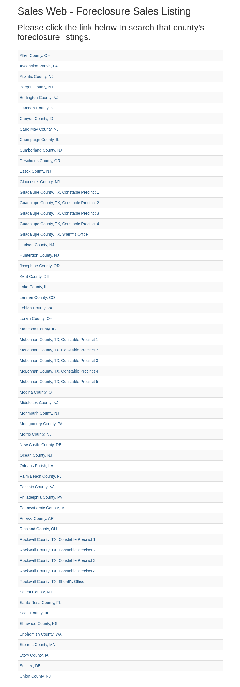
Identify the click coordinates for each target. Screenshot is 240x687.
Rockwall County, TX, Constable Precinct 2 (58, 550)
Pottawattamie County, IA (42, 508)
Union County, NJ (35, 676)
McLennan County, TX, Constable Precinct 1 (59, 339)
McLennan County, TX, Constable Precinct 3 (59, 360)
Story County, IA (34, 655)
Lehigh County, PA (36, 308)
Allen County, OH (35, 55)
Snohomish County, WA (41, 634)
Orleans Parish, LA (37, 465)
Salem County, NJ (36, 592)
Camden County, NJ (38, 108)
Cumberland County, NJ (41, 150)
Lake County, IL (34, 287)
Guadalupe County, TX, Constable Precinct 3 (59, 213)
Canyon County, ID (36, 118)
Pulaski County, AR (37, 518)
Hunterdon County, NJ (39, 255)
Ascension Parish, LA (39, 66)
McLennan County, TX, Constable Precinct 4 (59, 371)
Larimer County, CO (37, 297)
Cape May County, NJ (39, 129)
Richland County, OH (38, 529)
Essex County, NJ (35, 171)
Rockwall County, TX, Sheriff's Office (52, 581)
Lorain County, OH (36, 318)
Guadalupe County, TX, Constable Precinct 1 (59, 192)
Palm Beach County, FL (41, 476)
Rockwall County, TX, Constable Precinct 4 (58, 571)
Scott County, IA (34, 613)
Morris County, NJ (36, 434)
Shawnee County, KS (39, 623)
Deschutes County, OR (40, 160)
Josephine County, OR (40, 266)
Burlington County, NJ (39, 97)
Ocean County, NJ (36, 455)
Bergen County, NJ (36, 87)
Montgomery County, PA (41, 423)
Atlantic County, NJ (37, 76)
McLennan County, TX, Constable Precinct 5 (59, 381)
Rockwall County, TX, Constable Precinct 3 (58, 560)
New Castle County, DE (40, 444)
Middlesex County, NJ (39, 402)
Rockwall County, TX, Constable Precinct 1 (58, 539)
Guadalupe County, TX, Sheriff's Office (54, 234)
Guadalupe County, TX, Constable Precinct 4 (59, 224)
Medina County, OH (37, 392)
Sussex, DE (30, 665)
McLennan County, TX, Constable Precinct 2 (59, 350)
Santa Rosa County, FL (40, 602)
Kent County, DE (34, 276)
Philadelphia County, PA (41, 497)
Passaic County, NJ (37, 487)
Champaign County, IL (39, 139)
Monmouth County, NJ (39, 413)
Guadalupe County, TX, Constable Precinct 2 (59, 202)
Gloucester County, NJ (40, 181)
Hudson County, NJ (37, 245)
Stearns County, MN (38, 644)
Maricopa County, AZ (38, 329)
